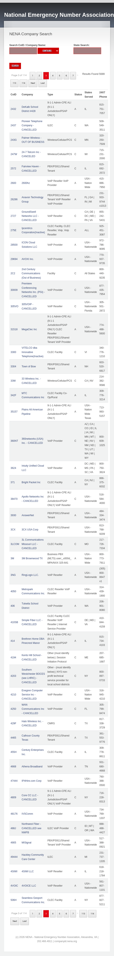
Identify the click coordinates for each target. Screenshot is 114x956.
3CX (13, 529)
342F (13, 395)
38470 (14, 498)
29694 (14, 259)
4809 (13, 797)
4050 (13, 591)
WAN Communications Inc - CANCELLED (33, 709)
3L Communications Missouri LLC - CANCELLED (33, 544)
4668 (13, 766)
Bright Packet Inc (31, 482)
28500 (14, 244)
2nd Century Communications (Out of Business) (31, 273)
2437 (13, 125)
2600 (13, 183)
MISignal (26, 842)
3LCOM (15, 544)
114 (23, 83)
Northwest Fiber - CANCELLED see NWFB (31, 828)
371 (13, 482)
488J (13, 828)
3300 (13, 352)
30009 (14, 290)
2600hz (26, 183)
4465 (13, 737)
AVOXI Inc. (28, 259)
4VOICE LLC (29, 885)
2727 (13, 216)
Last (43, 83)
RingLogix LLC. (30, 575)
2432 (13, 109)
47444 (14, 780)
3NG (13, 575)
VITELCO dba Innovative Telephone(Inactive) (32, 352)
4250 (13, 708)
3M (12, 558)
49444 (14, 856)
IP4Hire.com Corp (31, 780)
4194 (13, 657)
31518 (14, 329)
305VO (14, 306)
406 (13, 605)
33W (13, 380)
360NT (14, 440)
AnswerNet (28, 515)
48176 (14, 813)
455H (14, 752)
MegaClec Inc (29, 329)
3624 (13, 468)
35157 (14, 411)
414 (13, 640)
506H (14, 900)
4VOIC (14, 885)
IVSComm (27, 813)
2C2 (13, 273)
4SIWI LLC (28, 871)
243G (14, 139)
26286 (14, 199)
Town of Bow (29, 366)
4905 (13, 842)
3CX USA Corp (30, 529)
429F (13, 723)
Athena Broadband (32, 766)
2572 (13, 168)
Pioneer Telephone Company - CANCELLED (32, 125)
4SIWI (14, 871)
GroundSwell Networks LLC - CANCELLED (30, 216)
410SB (14, 622)
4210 (13, 694)
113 (14, 83)
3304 (13, 366)
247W (14, 154)
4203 (13, 676)
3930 (13, 515)
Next (33, 83)
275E (13, 230)
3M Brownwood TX (32, 558)
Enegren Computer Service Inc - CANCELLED (32, 694)
